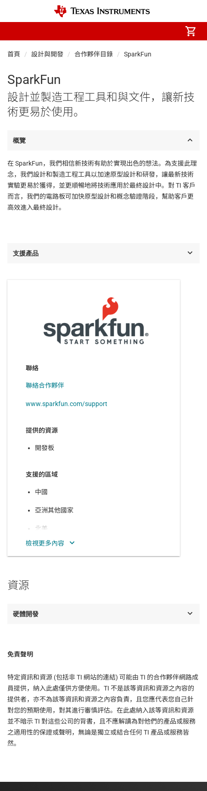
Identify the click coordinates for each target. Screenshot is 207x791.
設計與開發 (47, 54)
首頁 (13, 54)
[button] (16, 31)
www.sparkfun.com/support (66, 403)
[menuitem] (113, 31)
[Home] (102, 11)
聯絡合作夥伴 (45, 385)
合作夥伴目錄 (93, 54)
